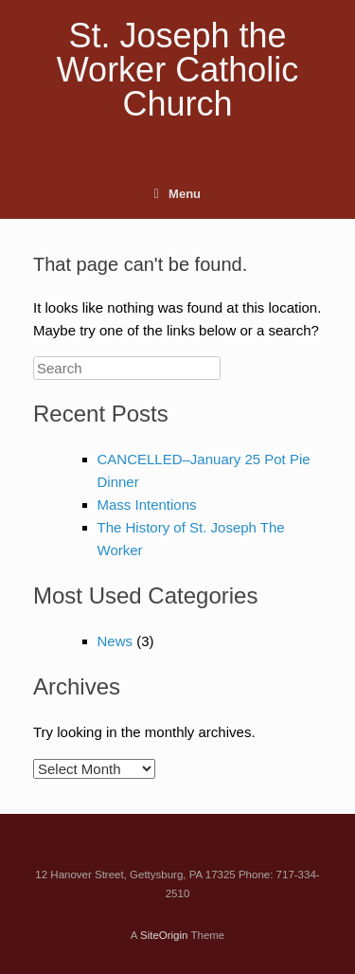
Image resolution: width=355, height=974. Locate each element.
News (115, 641)
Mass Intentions (147, 504)
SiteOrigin (164, 935)
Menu (177, 194)
